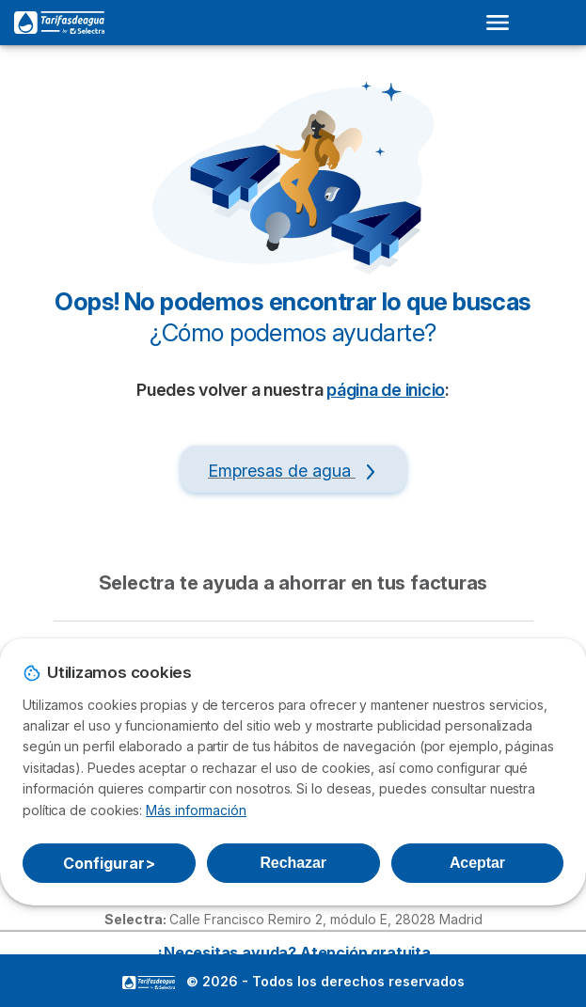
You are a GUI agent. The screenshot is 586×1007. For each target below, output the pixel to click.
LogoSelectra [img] (148, 982)
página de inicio (385, 390)
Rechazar (292, 863)
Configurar (108, 863)
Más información (196, 810)
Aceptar (477, 863)
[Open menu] (503, 22)
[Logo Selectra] (59, 22)
